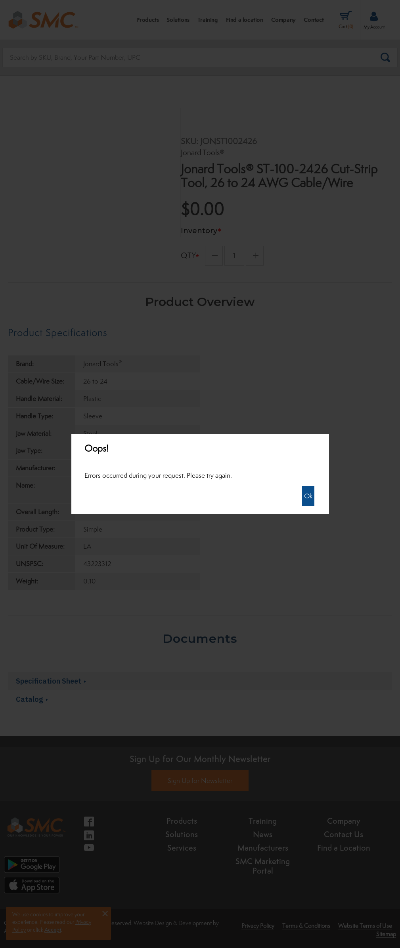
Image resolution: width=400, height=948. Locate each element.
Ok (308, 496)
